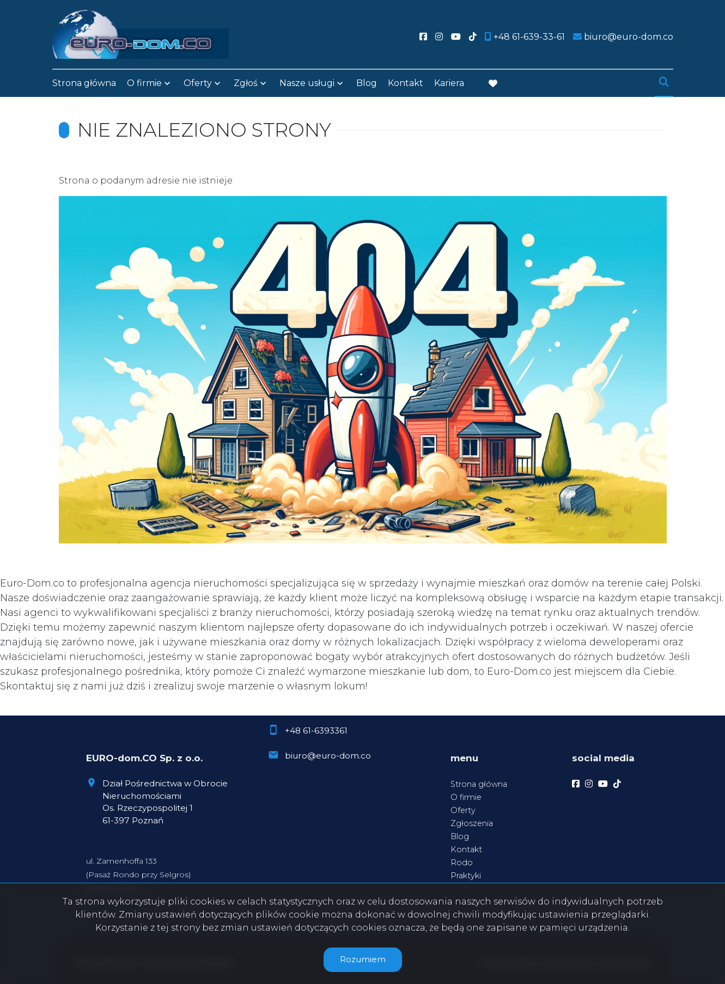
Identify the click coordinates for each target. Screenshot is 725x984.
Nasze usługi (306, 83)
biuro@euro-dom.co (328, 755)
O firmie (144, 83)
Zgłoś (246, 83)
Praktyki (465, 876)
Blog (366, 83)
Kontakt (405, 83)
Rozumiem (363, 959)
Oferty (198, 83)
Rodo (461, 862)
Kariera (449, 83)
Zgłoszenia (471, 823)
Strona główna (84, 83)
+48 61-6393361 (316, 730)
